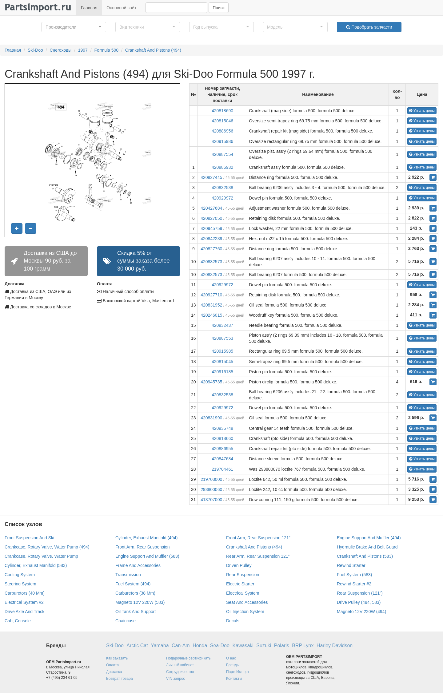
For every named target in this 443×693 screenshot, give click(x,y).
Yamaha (160, 645)
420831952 (211, 305)
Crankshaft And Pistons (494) (153, 50)
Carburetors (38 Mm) (135, 593)
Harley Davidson (335, 645)
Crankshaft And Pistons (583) (365, 556)
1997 (83, 50)
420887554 (222, 154)
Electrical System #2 (24, 602)
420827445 (211, 177)
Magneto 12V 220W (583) (140, 602)
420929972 (222, 198)
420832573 (211, 261)
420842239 (211, 238)
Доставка (114, 672)
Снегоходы (60, 50)
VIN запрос (175, 678)
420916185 (222, 371)
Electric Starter (240, 583)
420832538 (222, 187)
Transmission (128, 574)
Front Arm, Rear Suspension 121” (258, 537)
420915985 (222, 351)
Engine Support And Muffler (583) (147, 556)
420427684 (211, 208)
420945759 (211, 228)
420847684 (222, 458)
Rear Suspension (242, 574)
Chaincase (125, 620)
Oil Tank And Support (135, 611)
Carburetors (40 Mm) (25, 593)
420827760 (211, 248)
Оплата (112, 665)
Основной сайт (121, 7)
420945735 (211, 381)
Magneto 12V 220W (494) (361, 611)
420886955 (222, 448)
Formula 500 (106, 50)
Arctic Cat (137, 645)
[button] (74, 27)
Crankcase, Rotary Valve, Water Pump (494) (47, 546)
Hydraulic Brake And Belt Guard (367, 546)
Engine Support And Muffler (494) (369, 537)
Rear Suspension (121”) (360, 593)
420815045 (222, 361)
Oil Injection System (245, 611)
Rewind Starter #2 (354, 583)
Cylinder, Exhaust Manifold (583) (36, 565)
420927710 (211, 294)
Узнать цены (422, 111)
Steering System (20, 583)
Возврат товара (119, 678)
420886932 (222, 167)
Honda (200, 645)
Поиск (219, 7)
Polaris (281, 645)
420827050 (211, 218)
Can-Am (181, 645)
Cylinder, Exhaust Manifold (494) (146, 537)
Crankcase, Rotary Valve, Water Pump (41, 556)
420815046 (222, 120)
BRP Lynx (302, 645)
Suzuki (263, 645)
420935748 (222, 428)
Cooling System (20, 574)
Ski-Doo (35, 50)
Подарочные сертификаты (188, 658)
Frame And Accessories (138, 565)
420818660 (222, 438)
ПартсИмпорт (237, 672)
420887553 (222, 338)
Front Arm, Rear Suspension (142, 546)
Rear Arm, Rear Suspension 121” (257, 556)
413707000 (211, 499)
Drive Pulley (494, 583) (359, 602)
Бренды (232, 665)
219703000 (211, 479)
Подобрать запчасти (369, 27)
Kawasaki (242, 645)
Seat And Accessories (247, 602)
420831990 (211, 417)
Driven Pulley (238, 565)
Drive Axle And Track (24, 611)
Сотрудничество (180, 672)
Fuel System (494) (132, 583)
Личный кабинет (180, 665)
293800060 (211, 489)
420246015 (211, 315)
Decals (232, 620)
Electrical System (242, 593)
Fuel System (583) (354, 574)
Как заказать (117, 658)
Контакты (234, 678)
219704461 (222, 469)
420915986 (222, 141)
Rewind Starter (351, 565)
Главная (89, 7)
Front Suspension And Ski (29, 537)
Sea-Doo (219, 645)
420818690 (222, 110)
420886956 (222, 131)
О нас (231, 658)
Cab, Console (18, 620)
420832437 (222, 325)
